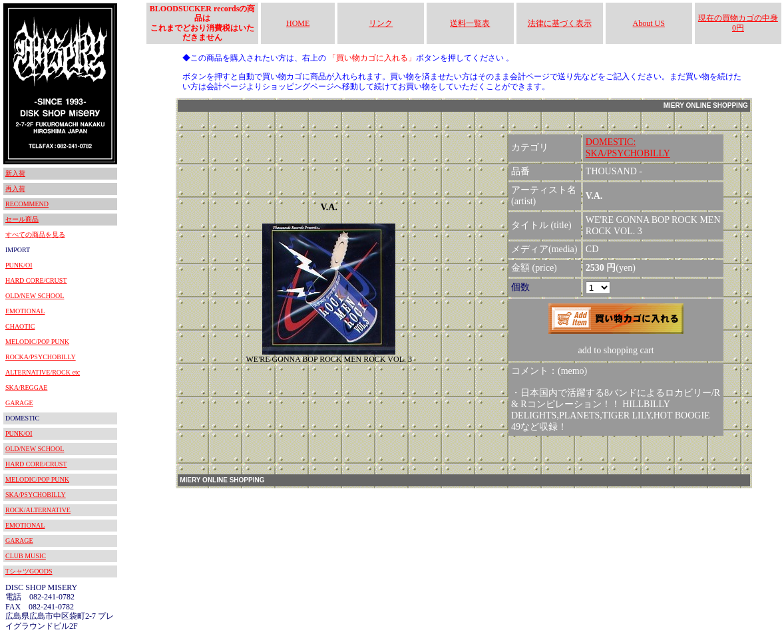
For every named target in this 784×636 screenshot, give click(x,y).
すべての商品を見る (35, 234)
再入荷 (15, 188)
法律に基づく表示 (560, 23)
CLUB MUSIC (25, 555)
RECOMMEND (27, 204)
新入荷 (15, 173)
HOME (297, 23)
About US (649, 23)
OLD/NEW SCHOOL (34, 295)
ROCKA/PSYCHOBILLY (40, 357)
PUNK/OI (19, 265)
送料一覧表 (470, 23)
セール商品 (22, 219)
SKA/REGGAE (26, 387)
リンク (381, 23)
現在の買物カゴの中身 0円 (738, 22)
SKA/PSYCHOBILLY (35, 494)
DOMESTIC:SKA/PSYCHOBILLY (628, 147)
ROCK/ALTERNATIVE (38, 510)
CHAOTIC (20, 326)
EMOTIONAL (25, 311)
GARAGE (19, 402)
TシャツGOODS (29, 571)
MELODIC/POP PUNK (37, 341)
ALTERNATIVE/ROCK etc (42, 372)
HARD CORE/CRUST (36, 280)
